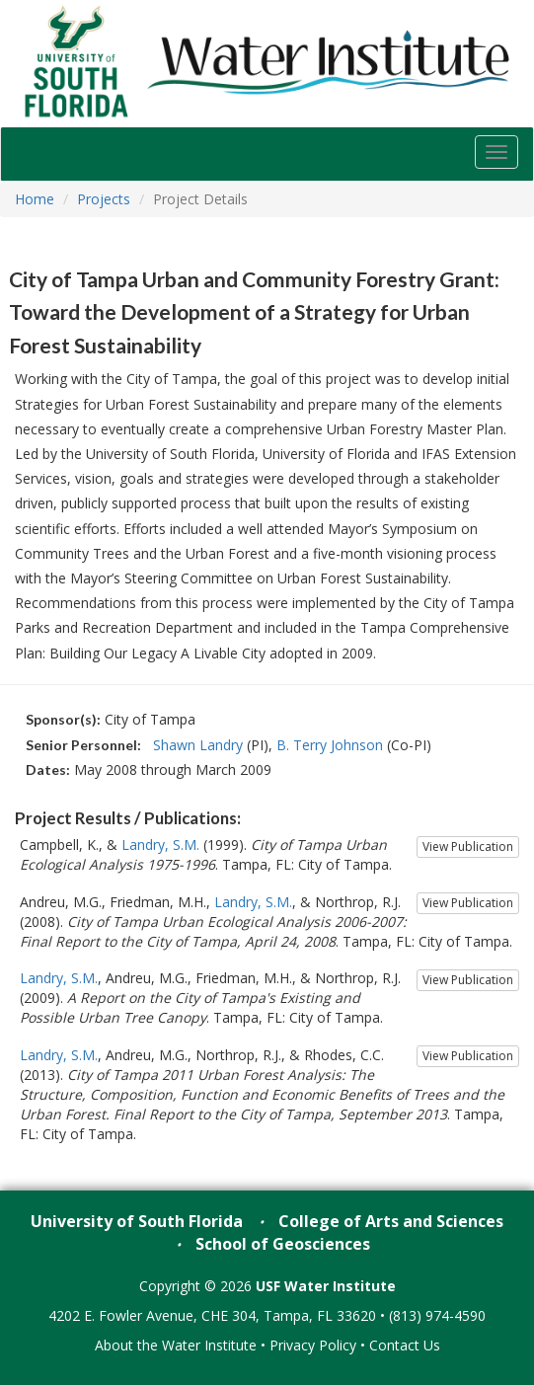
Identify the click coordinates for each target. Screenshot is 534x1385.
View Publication (467, 846)
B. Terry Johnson (329, 744)
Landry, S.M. (160, 844)
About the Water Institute (176, 1345)
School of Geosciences (282, 1244)
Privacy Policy (312, 1345)
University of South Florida (137, 1221)
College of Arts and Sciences (390, 1221)
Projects (103, 199)
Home (34, 199)
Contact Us (404, 1345)
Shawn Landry (198, 744)
